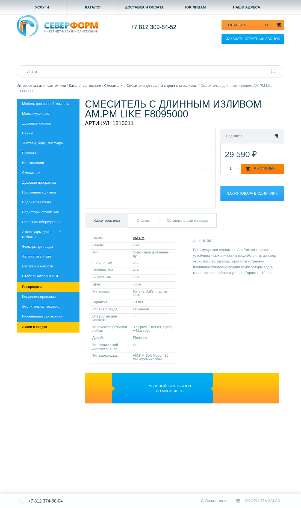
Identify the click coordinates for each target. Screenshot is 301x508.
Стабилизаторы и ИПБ (40, 276)
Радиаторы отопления (40, 212)
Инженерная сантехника (42, 316)
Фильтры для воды (37, 246)
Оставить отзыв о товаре (187, 220)
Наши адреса (246, 7)
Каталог (93, 7)
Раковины (30, 153)
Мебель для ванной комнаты (46, 104)
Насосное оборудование (42, 222)
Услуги (42, 7)
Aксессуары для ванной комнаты (41, 234)
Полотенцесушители (39, 192)
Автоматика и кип (36, 256)
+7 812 (153, 27)
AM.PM (138, 238)
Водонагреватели (36, 202)
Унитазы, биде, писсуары (43, 143)
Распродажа (32, 287)
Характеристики (106, 220)
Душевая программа (39, 182)
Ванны (27, 133)
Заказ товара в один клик (252, 193)
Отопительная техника (40, 306)
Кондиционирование (39, 297)
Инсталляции (33, 163)
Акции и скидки (34, 327)
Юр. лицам (195, 7)
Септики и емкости (37, 266)
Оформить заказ (262, 500)
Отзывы (143, 220)
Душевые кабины (36, 123)
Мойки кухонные (35, 113)
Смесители (31, 173)
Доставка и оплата (144, 7)
